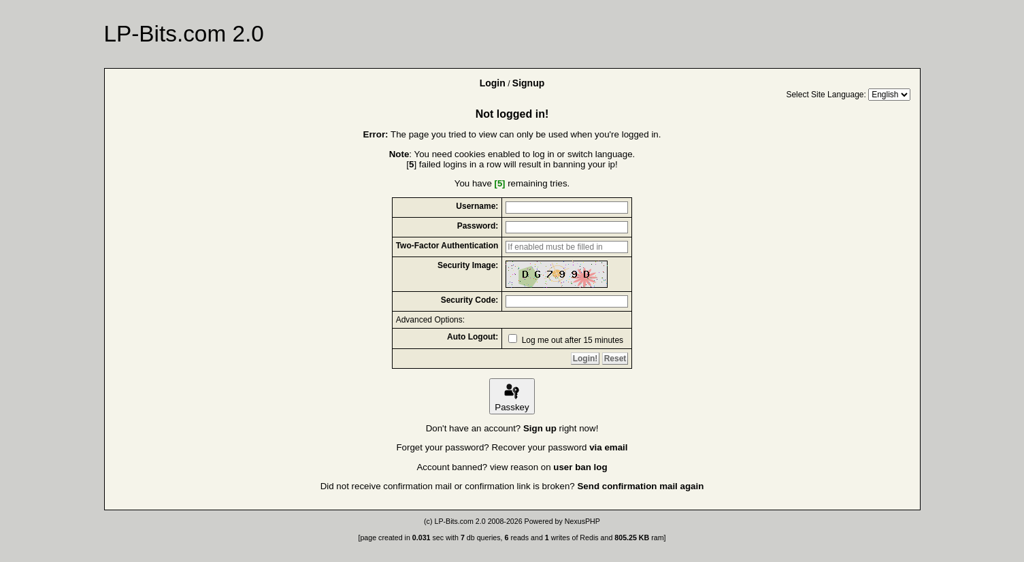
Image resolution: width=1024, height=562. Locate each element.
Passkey (512, 396)
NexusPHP (582, 521)
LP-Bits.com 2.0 (459, 521)
